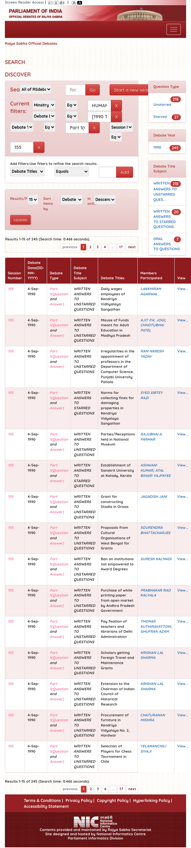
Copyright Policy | (114, 800)
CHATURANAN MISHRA (152, 718)
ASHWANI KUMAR (148, 468)
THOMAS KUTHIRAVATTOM (155, 624)
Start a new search (134, 90)
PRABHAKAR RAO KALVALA (155, 593)
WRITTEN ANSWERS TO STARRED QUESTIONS (164, 219)
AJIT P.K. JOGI (152, 320)
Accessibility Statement (46, 806)
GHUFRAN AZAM (154, 631)
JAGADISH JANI (153, 496)
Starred (160, 116)
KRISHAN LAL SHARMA (152, 655)
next (132, 247)
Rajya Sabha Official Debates (31, 43)
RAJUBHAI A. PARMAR (151, 437)
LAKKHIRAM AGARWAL (150, 291)
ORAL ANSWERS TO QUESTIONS (166, 243)
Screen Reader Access (24, 2)
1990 (157, 147)
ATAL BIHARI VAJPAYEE (155, 473)
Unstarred (162, 104)
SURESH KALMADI (155, 559)
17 (121, 247)
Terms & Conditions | (43, 800)
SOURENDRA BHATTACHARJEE (155, 530)
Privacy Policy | (79, 800)
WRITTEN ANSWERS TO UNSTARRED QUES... (165, 191)
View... (182, 288)
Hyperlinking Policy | (152, 800)
